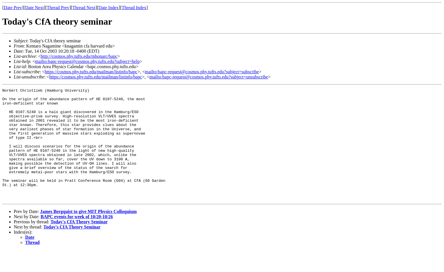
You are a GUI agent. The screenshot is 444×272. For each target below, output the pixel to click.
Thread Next (83, 7)
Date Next (34, 7)
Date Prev (13, 7)
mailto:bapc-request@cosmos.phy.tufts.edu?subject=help (87, 61)
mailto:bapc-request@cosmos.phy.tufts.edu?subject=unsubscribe (208, 76)
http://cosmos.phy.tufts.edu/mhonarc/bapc (79, 56)
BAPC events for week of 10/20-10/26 (77, 238)
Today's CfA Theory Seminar (79, 244)
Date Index (108, 7)
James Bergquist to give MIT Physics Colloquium (88, 233)
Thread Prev (58, 7)
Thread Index (134, 7)
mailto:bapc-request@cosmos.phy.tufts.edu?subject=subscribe (202, 71)
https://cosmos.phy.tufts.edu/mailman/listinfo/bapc (91, 71)
